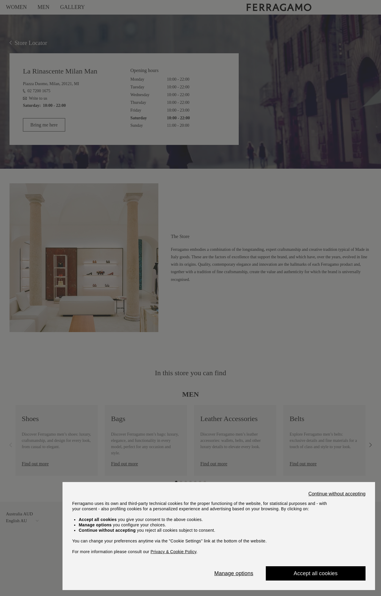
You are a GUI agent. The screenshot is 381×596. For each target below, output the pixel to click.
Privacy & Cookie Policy (173, 551)
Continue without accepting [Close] (337, 494)
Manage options (233, 573)
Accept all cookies (316, 573)
